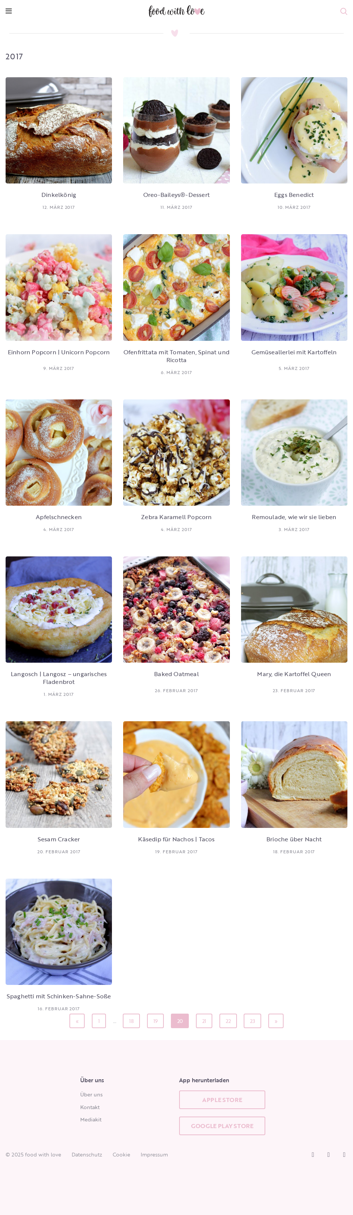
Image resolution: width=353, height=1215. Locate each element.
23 (254, 1019)
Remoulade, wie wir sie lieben (294, 516)
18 (133, 1019)
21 (207, 1019)
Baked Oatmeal (176, 673)
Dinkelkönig (58, 194)
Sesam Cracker (59, 839)
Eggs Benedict (294, 194)
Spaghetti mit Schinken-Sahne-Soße (59, 996)
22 (230, 1019)
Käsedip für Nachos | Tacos (176, 839)
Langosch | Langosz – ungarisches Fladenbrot (59, 677)
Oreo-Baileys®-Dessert (176, 194)
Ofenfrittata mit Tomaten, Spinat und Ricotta (176, 356)
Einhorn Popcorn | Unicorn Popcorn (59, 352)
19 (158, 1019)
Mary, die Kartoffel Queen (294, 673)
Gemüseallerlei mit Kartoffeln (294, 352)
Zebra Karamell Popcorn (176, 516)
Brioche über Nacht (294, 839)
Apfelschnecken (59, 516)
